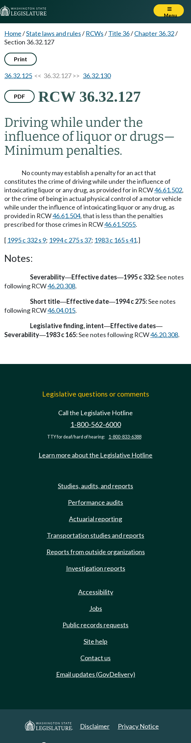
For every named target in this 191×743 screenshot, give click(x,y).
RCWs (95, 33)
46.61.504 (66, 216)
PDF (19, 96)
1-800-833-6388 (125, 437)
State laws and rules (53, 33)
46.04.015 (61, 310)
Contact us (95, 658)
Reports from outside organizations (95, 552)
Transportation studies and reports (95, 535)
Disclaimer (95, 726)
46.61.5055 (120, 224)
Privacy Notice (138, 726)
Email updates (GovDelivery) (95, 674)
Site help (95, 641)
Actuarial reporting (95, 519)
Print (20, 59)
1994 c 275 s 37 (70, 240)
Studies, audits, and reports (95, 486)
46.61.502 (168, 190)
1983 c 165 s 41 (115, 240)
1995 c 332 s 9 (26, 240)
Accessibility (95, 592)
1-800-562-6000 (95, 424)
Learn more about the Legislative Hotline (95, 455)
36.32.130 (97, 76)
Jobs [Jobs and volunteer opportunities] (95, 608)
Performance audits (95, 502)
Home (12, 33)
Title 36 (119, 33)
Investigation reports (95, 568)
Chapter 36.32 (154, 33)
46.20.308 (61, 286)
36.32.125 (18, 76)
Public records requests (95, 625)
